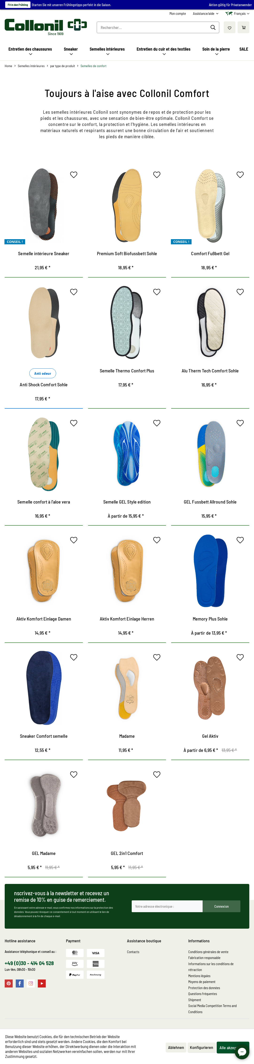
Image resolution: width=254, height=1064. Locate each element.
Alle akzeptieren (232, 1047)
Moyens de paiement (202, 981)
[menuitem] (177, 13)
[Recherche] (213, 27)
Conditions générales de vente (208, 952)
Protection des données (204, 988)
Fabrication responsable (204, 957)
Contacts (133, 952)
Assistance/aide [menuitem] (204, 13)
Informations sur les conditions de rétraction (211, 967)
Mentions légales (199, 976)
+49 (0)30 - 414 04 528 (29, 963)
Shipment (194, 1000)
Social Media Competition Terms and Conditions (212, 1009)
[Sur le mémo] (75, 175)
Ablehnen (176, 1047)
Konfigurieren (201, 1047)
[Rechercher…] (158, 27)
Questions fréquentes (202, 993)
